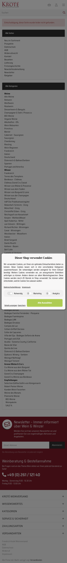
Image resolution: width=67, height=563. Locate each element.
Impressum (26, 287)
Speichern (22, 305)
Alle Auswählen (45, 302)
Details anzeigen (10, 305)
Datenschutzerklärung (12, 287)
